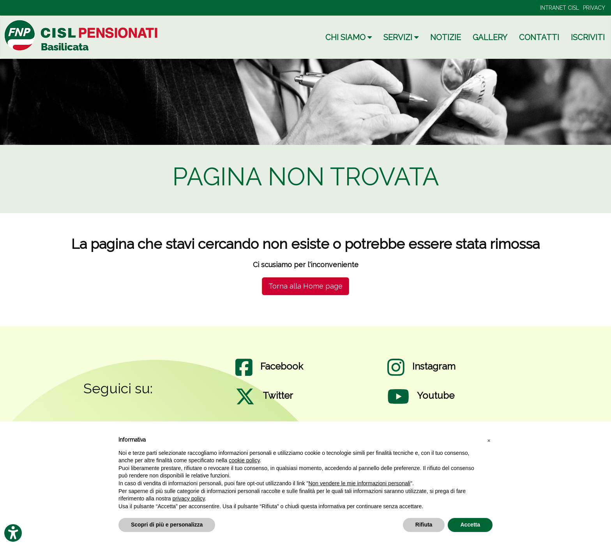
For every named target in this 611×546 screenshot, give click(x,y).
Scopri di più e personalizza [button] (167, 524)
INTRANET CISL (559, 8)
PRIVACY (594, 8)
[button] (488, 440)
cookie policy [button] (244, 460)
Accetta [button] (470, 524)
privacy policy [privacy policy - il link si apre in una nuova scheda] (189, 498)
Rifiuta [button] (424, 524)
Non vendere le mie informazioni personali (359, 483)
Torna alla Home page (305, 286)
